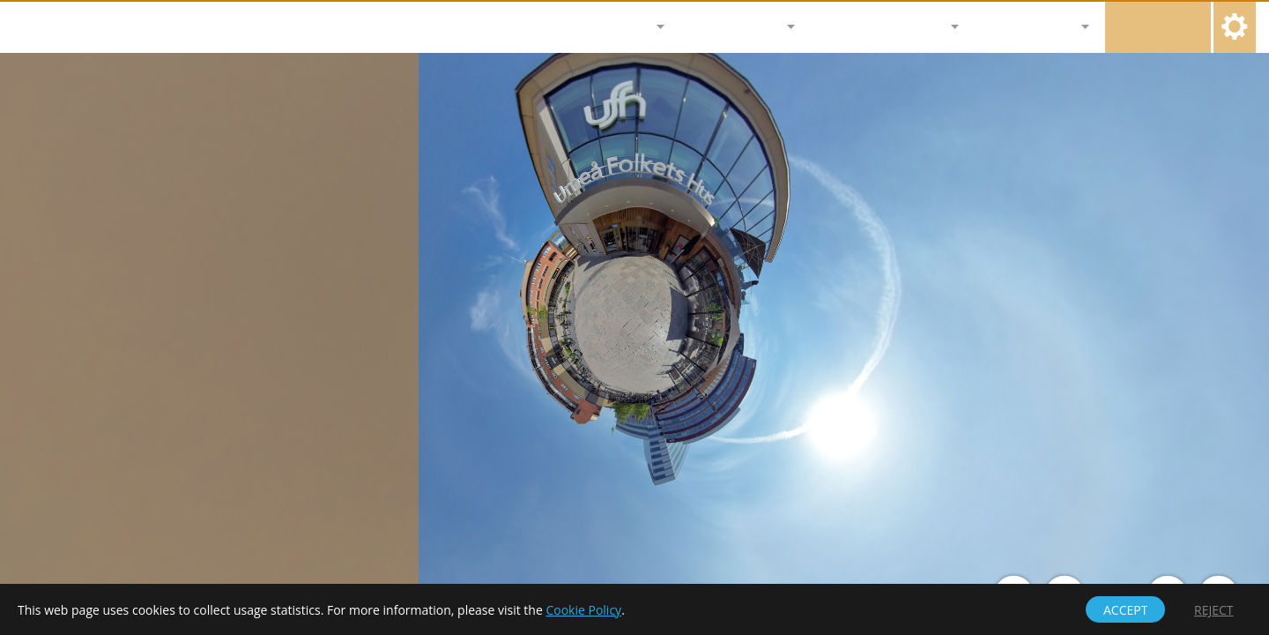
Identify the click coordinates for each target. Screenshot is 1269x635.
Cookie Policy (583, 609)
